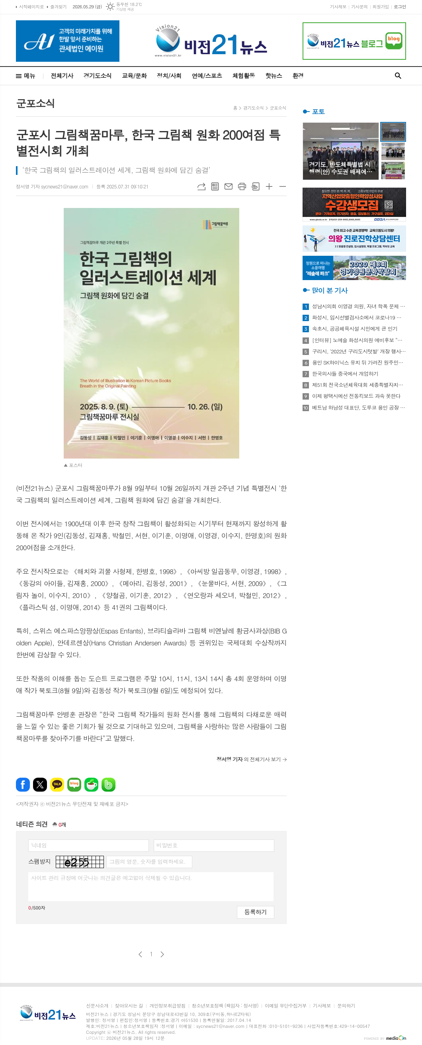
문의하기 (346, 1006)
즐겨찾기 (58, 7)
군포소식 (278, 108)
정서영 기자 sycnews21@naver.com (52, 186)
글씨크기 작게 (283, 186)
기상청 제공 (125, 9)
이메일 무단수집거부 (286, 1006)
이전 (140, 954)
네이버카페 (91, 785)
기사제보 (338, 7)
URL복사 (201, 186)
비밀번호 (167, 845)
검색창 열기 (398, 76)
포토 (318, 111)
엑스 (40, 785)
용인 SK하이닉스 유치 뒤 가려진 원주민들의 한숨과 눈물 (359, 362)
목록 (215, 186)
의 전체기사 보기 (249, 759)
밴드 (108, 785)
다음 (162, 954)
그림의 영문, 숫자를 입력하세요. (147, 861)
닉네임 (39, 845)
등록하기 (255, 912)
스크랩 (256, 186)
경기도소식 (98, 75)
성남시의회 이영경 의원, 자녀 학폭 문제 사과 (359, 306)
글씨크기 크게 (269, 186)
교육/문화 (134, 75)
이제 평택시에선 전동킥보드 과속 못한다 (356, 396)
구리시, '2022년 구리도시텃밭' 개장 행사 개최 (359, 351)
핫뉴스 (273, 75)
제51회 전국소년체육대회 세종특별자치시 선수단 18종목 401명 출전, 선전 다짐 (359, 384)
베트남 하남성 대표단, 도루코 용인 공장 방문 (359, 407)
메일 (228, 186)
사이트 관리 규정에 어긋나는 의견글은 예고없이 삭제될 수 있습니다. (111, 877)
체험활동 (243, 75)
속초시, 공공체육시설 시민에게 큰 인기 (354, 328)
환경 (297, 75)
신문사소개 (97, 1006)
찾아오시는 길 (129, 1006)
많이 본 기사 (329, 290)
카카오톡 (57, 785)
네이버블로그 (74, 785)
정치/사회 (169, 75)
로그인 (400, 7)
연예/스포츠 (207, 75)
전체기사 (62, 75)
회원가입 (381, 7)
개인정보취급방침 (167, 1006)
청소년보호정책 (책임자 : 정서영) (225, 1006)
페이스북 (23, 785)
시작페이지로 (31, 7)
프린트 (242, 186)
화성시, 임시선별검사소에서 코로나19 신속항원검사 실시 (359, 317)
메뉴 (29, 75)
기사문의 (359, 7)
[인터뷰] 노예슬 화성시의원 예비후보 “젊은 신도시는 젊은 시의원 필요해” (359, 340)
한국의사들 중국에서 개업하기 (345, 373)
